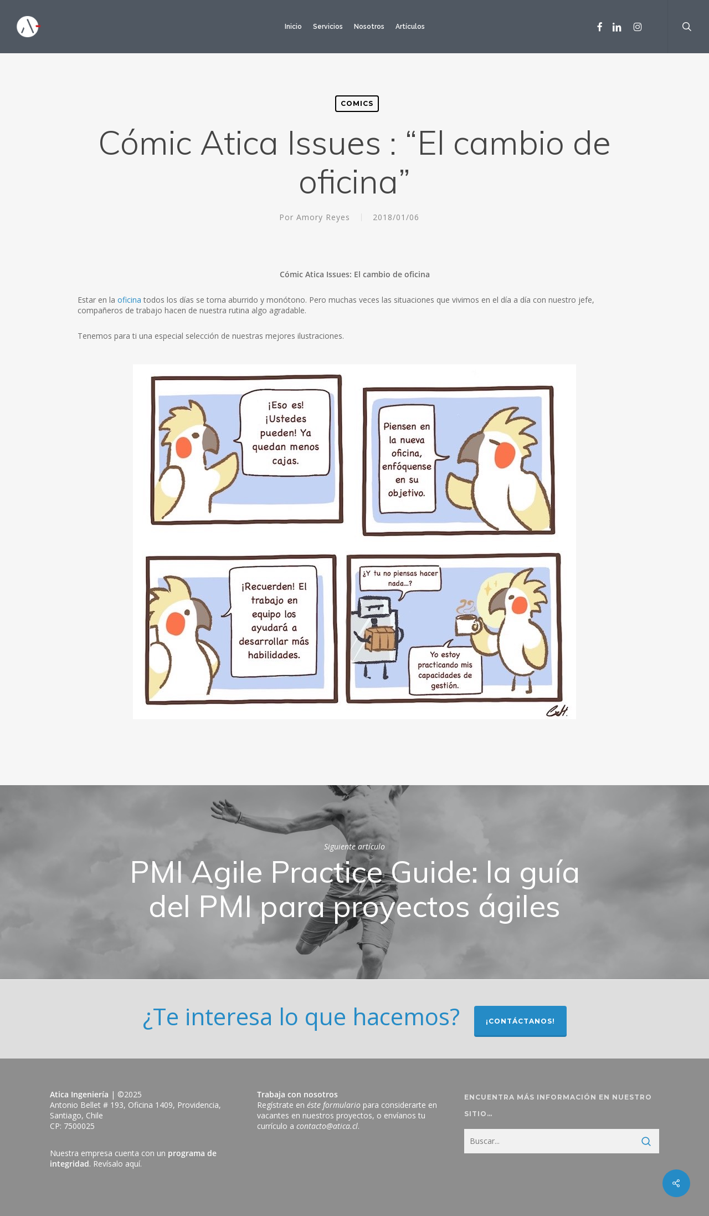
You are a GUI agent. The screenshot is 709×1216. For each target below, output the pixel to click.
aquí (132, 1163)
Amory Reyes (323, 217)
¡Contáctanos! (520, 1021)
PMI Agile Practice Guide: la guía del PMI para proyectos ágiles (354, 882)
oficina (129, 299)
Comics (357, 103)
